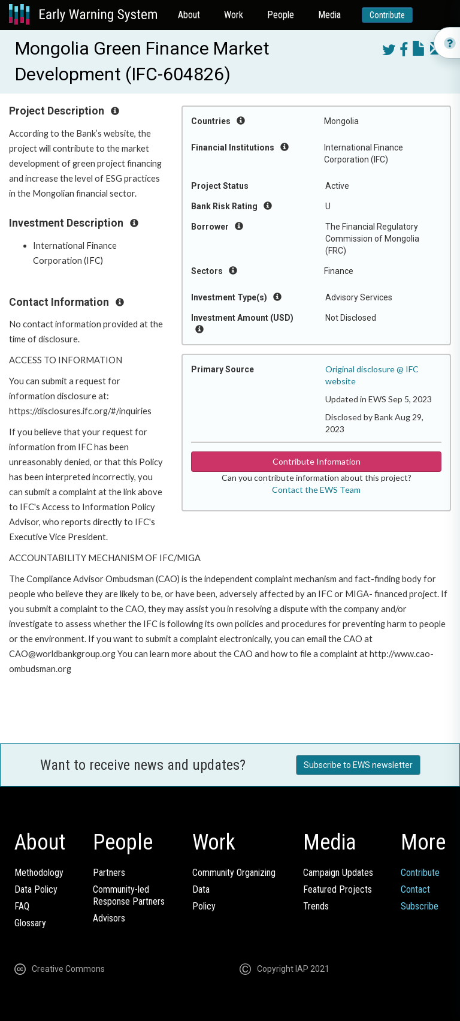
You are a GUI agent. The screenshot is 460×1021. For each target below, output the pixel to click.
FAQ (21, 906)
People (280, 14)
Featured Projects (337, 889)
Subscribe (419, 906)
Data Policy (36, 889)
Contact (415, 889)
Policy (204, 906)
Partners (109, 872)
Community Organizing (234, 872)
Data (201, 889)
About (189, 14)
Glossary (30, 923)
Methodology (38, 872)
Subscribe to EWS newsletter (358, 765)
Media (329, 14)
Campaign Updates (338, 872)
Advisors (109, 918)
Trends (316, 906)
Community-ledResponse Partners (129, 895)
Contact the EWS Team (316, 489)
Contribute (387, 15)
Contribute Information (317, 461)
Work (233, 14)
